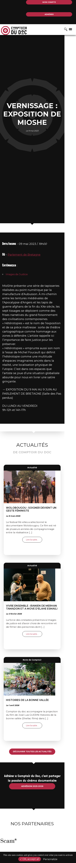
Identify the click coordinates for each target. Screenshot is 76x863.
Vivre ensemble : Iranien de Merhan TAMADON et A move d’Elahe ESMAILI (37, 626)
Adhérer (49, 14)
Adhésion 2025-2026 (38, 805)
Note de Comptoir (38, 678)
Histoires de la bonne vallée (33, 718)
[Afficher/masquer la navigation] (70, 29)
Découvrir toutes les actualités (38, 770)
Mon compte (49, 2)
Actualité (38, 486)
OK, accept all (29, 859)
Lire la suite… (40, 558)
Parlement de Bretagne (24, 294)
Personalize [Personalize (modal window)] (50, 859)
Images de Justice (17, 313)
